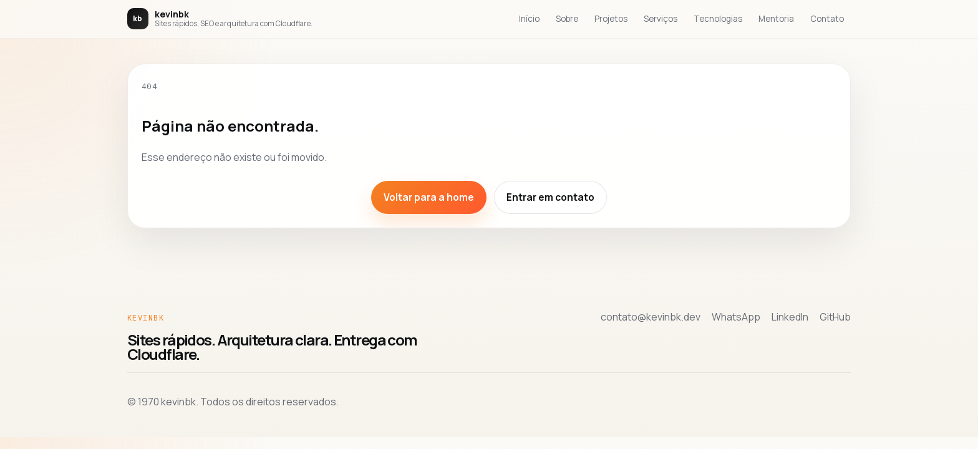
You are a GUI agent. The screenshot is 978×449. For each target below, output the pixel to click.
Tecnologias (718, 18)
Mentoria (776, 18)
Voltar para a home (429, 197)
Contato (827, 18)
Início (529, 18)
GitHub (835, 317)
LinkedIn (790, 317)
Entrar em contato (550, 197)
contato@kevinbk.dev (650, 317)
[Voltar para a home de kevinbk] (219, 18)
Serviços (660, 18)
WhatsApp (736, 317)
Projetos (610, 18)
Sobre (567, 18)
